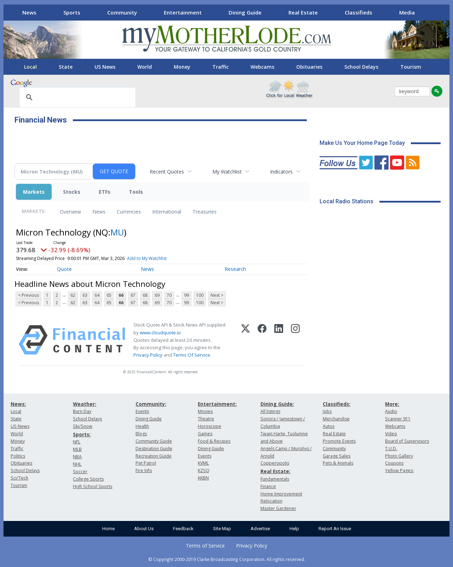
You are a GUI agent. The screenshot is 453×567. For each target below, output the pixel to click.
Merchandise (336, 419)
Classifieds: (336, 404)
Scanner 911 (398, 419)
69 (157, 295)
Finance (268, 486)
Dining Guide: (277, 404)
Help (294, 528)
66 (121, 295)
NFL (76, 442)
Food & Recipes (214, 441)
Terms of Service (205, 545)
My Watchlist (227, 171)
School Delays (361, 66)
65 (109, 295)
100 (199, 295)
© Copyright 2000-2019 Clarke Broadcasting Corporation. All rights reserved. (226, 559)
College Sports (88, 479)
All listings (270, 411)
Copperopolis (274, 463)
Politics (18, 456)
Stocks (71, 191)
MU (117, 232)
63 (84, 295)
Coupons (394, 463)
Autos (328, 426)
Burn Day (82, 411)
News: (18, 404)
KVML (203, 463)
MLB (77, 449)
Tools (136, 191)
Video (391, 434)
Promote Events (339, 441)
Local (30, 66)
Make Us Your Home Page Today (362, 143)
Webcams (262, 66)
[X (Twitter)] (245, 340)
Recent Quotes (167, 171)
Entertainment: (217, 404)
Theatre (206, 419)
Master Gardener (278, 508)
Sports (71, 12)
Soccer (80, 472)
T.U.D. (391, 449)
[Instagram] (295, 340)
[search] (76, 97)
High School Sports (92, 486)
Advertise (260, 528)
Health (142, 426)
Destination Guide (154, 449)
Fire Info (144, 470)
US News (104, 66)
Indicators (281, 171)
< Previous (28, 295)
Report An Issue (335, 528)
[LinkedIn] (278, 340)
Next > (217, 295)
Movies (205, 411)
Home (108, 528)
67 (133, 295)
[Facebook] (262, 340)
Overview (70, 211)
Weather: (84, 404)
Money (182, 66)
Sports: (82, 434)
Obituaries (309, 66)
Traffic (220, 66)
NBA (77, 457)
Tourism (410, 66)
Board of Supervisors (407, 441)
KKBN (203, 478)
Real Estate (303, 12)
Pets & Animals (338, 463)
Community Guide (154, 441)
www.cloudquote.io (160, 332)
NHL (77, 464)
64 (96, 295)
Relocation (271, 501)
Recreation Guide (154, 456)
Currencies (129, 211)
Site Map (222, 528)
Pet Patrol (146, 463)
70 (169, 295)
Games (205, 434)
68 (145, 295)
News (29, 12)
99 (186, 295)
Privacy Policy (147, 355)
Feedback (183, 528)
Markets (34, 191)
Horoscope (209, 426)
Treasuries (205, 211)
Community (122, 12)
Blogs (141, 434)
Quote (64, 269)
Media (407, 12)
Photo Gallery (399, 456)
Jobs (327, 411)
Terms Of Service (191, 355)
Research (235, 269)
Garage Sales (336, 456)
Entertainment (183, 12)
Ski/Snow (82, 426)
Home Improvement (281, 494)
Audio (391, 411)
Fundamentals (274, 479)
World (144, 66)
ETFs (104, 191)
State (66, 66)
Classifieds (358, 12)
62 (72, 295)
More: (392, 404)
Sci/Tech (19, 478)
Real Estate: (275, 471)
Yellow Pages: (399, 470)
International (166, 211)
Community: (151, 404)
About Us (144, 528)
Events (142, 411)
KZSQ (204, 470)
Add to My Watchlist (147, 258)
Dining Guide (245, 12)
